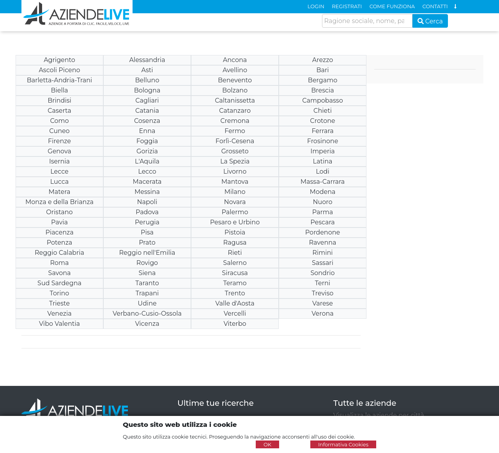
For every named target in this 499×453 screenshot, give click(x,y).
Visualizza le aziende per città (378, 415)
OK (267, 444)
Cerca (430, 21)
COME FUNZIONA (392, 6)
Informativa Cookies (343, 444)
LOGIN (316, 6)
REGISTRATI (347, 6)
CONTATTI (435, 6)
